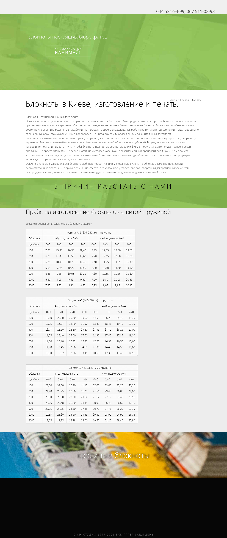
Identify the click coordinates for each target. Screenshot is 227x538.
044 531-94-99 (170, 11)
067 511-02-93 (201, 11)
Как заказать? (68, 51)
